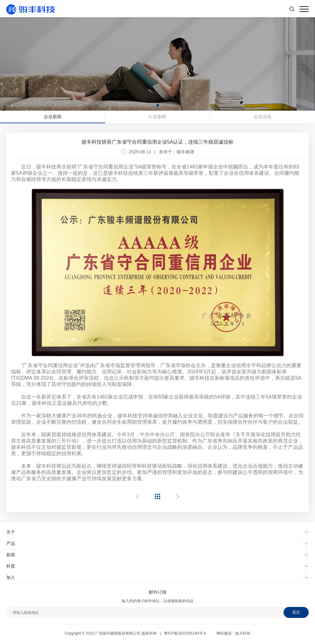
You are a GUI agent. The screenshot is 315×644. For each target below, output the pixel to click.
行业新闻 (157, 116)
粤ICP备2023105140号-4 (185, 633)
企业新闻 (52, 116)
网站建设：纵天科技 (233, 633)
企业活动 (262, 116)
